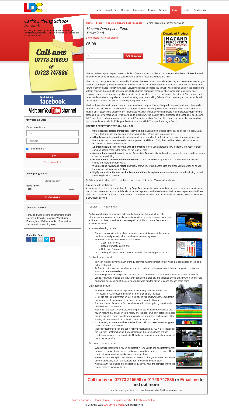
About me (110, 9)
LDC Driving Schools (113, 405)
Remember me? (35, 148)
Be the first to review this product (102, 37)
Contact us (200, 9)
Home (98, 9)
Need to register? (52, 162)
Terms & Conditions (81, 400)
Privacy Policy (102, 400)
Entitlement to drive (145, 400)
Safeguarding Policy (123, 400)
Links (186, 9)
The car (125, 9)
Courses (138, 9)
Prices (151, 9)
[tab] (93, 206)
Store (175, 9)
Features (93, 206)
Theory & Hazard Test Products (124, 22)
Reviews (163, 9)
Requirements (110, 206)
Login (52, 155)
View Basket (53, 197)
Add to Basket (133, 55)
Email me (189, 379)
